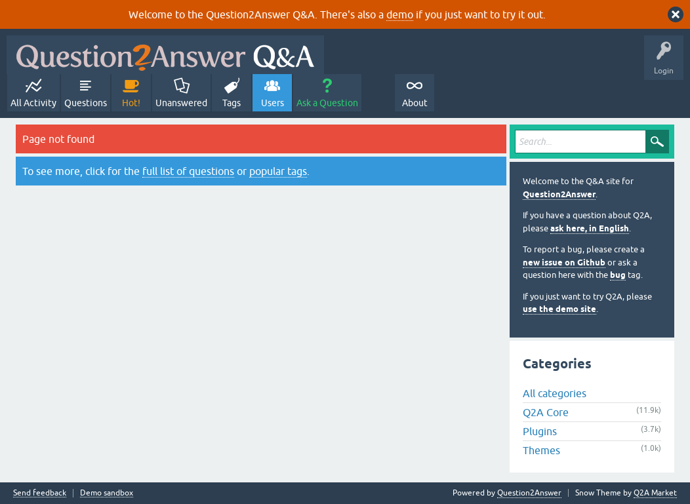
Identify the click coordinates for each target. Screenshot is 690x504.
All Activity (33, 103)
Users (272, 103)
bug (618, 275)
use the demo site (559, 309)
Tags (231, 103)
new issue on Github (564, 262)
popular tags (278, 171)
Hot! (131, 103)
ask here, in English (589, 228)
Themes (541, 450)
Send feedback (39, 493)
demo (399, 14)
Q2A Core (546, 412)
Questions (85, 103)
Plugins (540, 431)
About (415, 103)
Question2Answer (559, 194)
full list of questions (188, 171)
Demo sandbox (106, 493)
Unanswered (181, 103)
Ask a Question (327, 103)
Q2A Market (655, 492)
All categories (554, 393)
